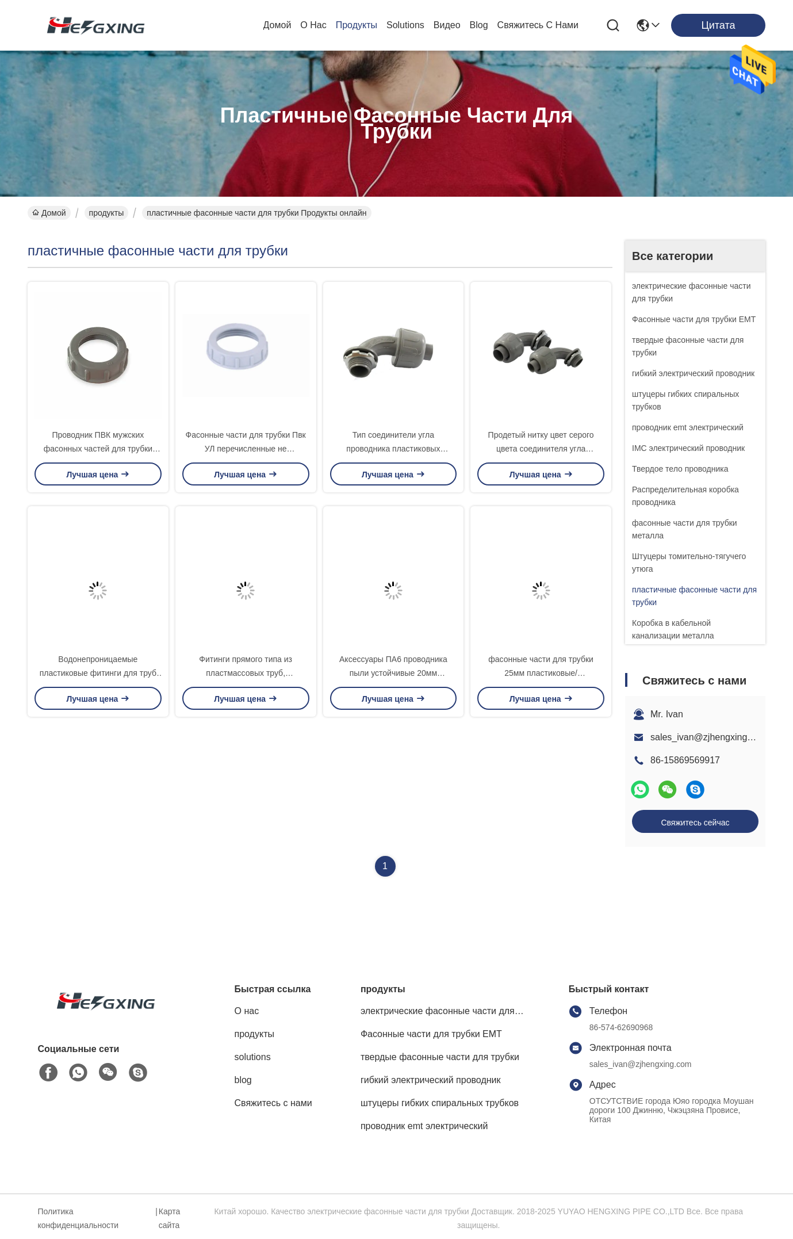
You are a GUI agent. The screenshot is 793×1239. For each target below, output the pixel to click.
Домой (277, 25)
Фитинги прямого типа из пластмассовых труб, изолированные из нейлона (245, 673)
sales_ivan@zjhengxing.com (708, 737)
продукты (356, 25)
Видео (447, 25)
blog (479, 25)
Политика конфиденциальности (78, 1218)
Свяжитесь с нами (538, 25)
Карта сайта (169, 1218)
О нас (313, 25)
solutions (405, 25)
